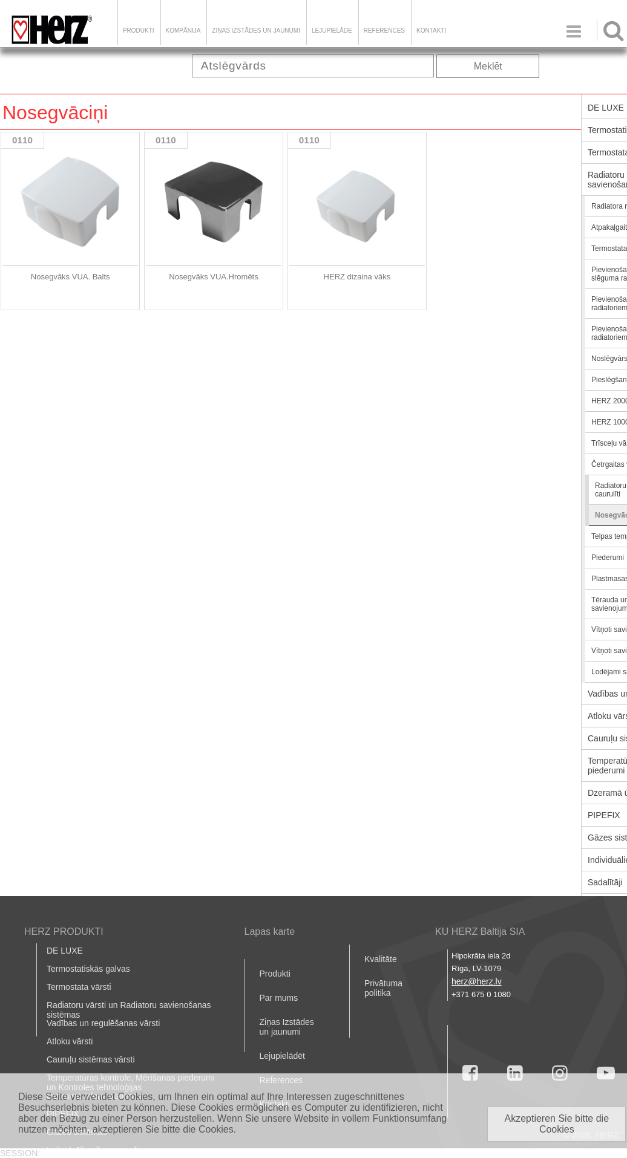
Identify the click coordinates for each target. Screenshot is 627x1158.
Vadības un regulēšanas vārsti (103, 1023)
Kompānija (183, 30)
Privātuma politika (383, 988)
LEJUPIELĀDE (332, 30)
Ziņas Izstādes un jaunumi (256, 30)
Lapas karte (269, 931)
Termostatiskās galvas (88, 969)
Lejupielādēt (282, 1056)
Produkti (138, 30)
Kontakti (431, 30)
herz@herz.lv (476, 981)
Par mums (278, 998)
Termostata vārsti (79, 987)
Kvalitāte (380, 959)
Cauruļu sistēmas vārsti (91, 1059)
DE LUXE (65, 950)
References (384, 30)
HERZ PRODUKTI (63, 931)
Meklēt (488, 66)
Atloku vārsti (70, 1041)
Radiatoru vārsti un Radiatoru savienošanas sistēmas (129, 1010)
